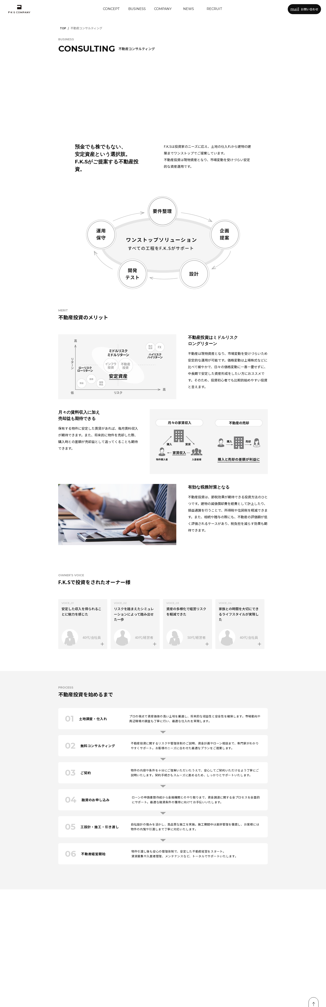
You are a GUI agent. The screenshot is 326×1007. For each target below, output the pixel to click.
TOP (63, 28)
